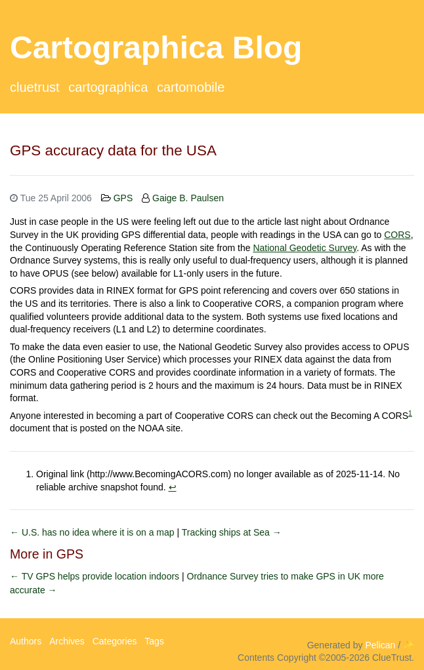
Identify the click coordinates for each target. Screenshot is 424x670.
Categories (115, 641)
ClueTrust (35, 87)
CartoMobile (190, 87)
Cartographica (108, 87)
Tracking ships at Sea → (232, 532)
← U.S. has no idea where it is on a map (93, 532)
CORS (397, 234)
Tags (154, 641)
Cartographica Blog (156, 47)
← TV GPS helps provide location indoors (96, 576)
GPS (123, 198)
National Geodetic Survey (304, 248)
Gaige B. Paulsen (188, 198)
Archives (67, 641)
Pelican (380, 645)
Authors (25, 641)
